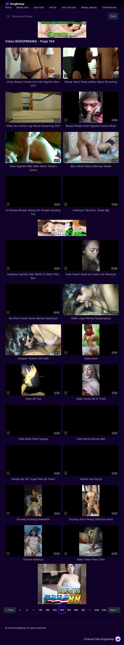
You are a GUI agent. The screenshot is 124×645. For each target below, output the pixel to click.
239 (104, 610)
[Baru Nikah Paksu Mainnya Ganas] (91, 150)
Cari (113, 16)
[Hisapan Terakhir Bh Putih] (33, 342)
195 (69, 610)
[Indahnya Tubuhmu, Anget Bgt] (91, 194)
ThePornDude (109, 7)
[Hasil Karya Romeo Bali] (91, 423)
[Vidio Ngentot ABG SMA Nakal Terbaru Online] (33, 152)
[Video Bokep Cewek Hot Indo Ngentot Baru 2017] (33, 67)
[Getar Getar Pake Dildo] (91, 543)
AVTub (52, 7)
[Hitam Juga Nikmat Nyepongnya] (91, 302)
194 (62, 610)
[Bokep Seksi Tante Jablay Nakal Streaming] (91, 65)
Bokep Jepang (89, 7)
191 (40, 610)
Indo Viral (39, 7)
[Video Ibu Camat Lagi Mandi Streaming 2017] (33, 109)
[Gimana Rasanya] (33, 543)
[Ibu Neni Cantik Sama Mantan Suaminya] (33, 302)
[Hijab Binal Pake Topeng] (33, 423)
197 (83, 610)
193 (55, 610)
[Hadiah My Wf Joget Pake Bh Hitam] (33, 463)
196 (76, 610)
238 (97, 610)
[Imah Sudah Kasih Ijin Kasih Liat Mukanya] (91, 258)
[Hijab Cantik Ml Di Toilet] (91, 382)
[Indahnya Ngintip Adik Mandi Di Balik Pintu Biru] (33, 260)
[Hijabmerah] (91, 342)
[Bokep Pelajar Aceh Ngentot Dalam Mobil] (91, 109)
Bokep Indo (22, 7)
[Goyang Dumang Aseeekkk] (33, 503)
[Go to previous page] (10, 610)
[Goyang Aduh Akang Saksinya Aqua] (91, 503)
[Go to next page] (114, 610)
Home (8, 7)
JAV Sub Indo (69, 7)
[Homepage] (14, 4)
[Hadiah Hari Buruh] (91, 463)
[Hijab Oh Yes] (33, 382)
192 (48, 610)
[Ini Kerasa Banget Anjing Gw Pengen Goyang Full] (33, 196)
